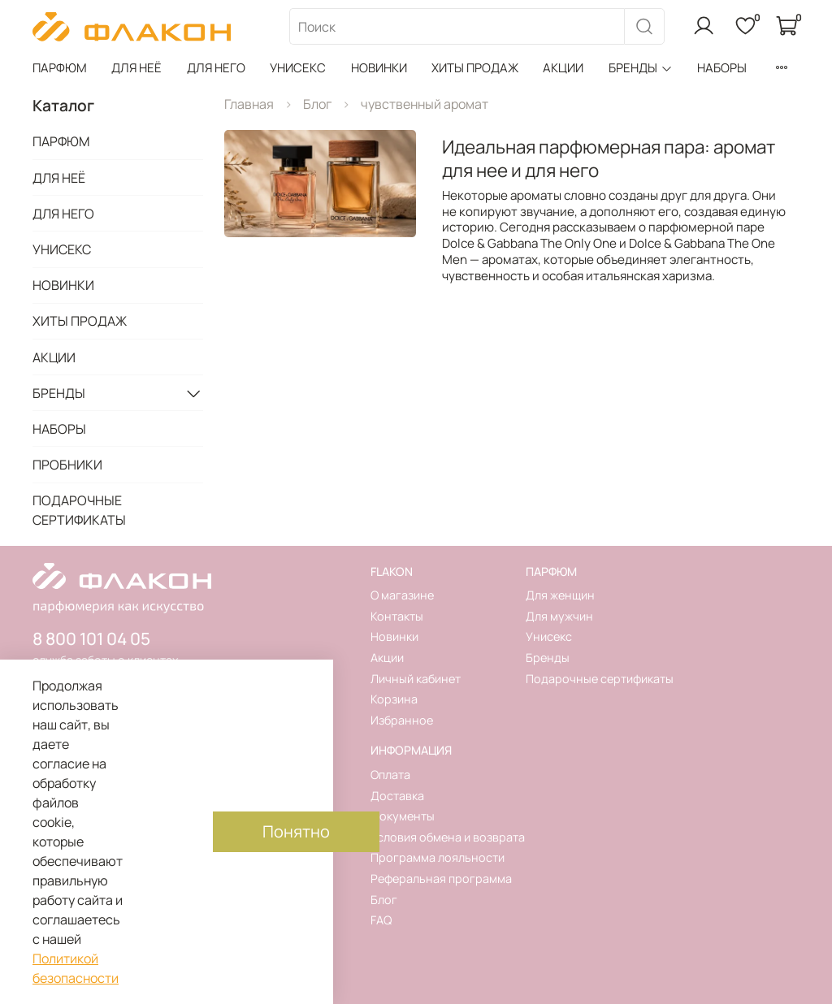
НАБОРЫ (722, 67)
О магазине (402, 595)
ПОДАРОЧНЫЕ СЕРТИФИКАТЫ (79, 510)
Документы (402, 816)
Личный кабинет (415, 678)
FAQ (381, 920)
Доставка (397, 795)
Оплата (390, 774)
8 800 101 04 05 (91, 638)
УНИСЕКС (298, 67)
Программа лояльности (437, 857)
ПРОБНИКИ (67, 465)
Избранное (401, 720)
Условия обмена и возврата (447, 837)
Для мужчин (559, 616)
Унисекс (549, 636)
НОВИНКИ (379, 67)
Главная (249, 104)
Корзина (394, 699)
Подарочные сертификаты (600, 678)
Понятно (296, 831)
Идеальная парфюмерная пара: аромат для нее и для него (608, 158)
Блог (317, 104)
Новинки (394, 636)
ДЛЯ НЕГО (216, 67)
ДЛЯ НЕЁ (136, 67)
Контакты (396, 616)
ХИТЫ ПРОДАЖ (474, 67)
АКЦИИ (563, 67)
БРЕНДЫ (641, 67)
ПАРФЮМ (59, 67)
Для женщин (560, 595)
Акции (387, 657)
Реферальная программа (441, 878)
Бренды (548, 657)
